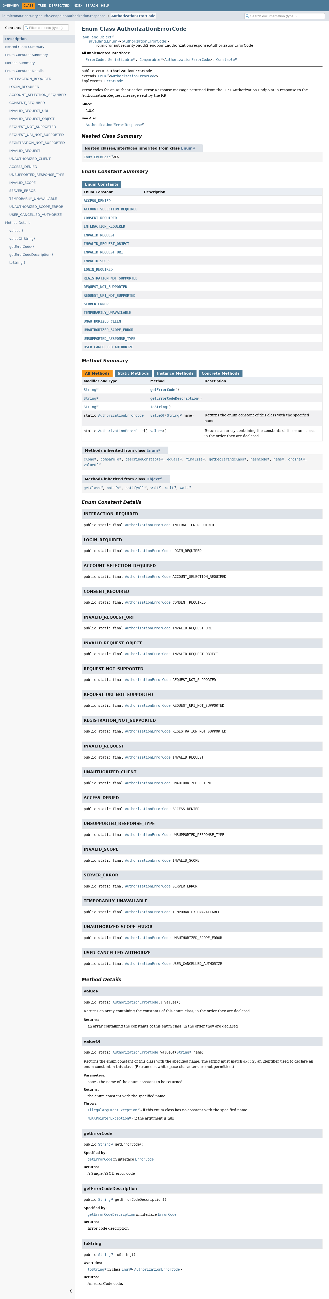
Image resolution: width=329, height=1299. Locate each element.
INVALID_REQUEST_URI (28, 111)
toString (158, 407)
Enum (102, 76)
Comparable (149, 59)
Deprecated (59, 5)
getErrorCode (162, 390)
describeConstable (143, 459)
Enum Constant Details (24, 71)
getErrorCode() (21, 247)
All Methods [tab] (97, 373)
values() (16, 231)
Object (153, 479)
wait (155, 488)
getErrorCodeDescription (174, 398)
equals (173, 459)
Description (16, 39)
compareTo (109, 459)
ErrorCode (94, 59)
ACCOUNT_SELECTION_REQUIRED (37, 95)
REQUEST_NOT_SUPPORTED (32, 127)
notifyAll (135, 488)
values (156, 431)
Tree (42, 5)
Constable (225, 59)
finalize (194, 459)
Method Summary (20, 63)
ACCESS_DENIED (23, 167)
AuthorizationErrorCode (133, 16)
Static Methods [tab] (133, 373)
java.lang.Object (96, 37)
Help (105, 5)
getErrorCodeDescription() (31, 255)
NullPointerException (108, 1118)
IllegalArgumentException (112, 1110)
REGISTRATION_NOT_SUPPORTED (37, 143)
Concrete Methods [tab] (220, 373)
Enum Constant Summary (26, 55)
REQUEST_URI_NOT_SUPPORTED (36, 135)
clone (89, 459)
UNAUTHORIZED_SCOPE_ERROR (36, 207)
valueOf (157, 415)
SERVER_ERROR (22, 191)
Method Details (17, 223)
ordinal (295, 459)
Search (91, 5)
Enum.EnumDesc (97, 157)
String (90, 390)
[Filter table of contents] (46, 27)
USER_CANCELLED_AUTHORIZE (35, 215)
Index (77, 5)
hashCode (258, 459)
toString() (17, 263)
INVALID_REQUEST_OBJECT (31, 119)
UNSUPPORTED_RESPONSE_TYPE (36, 175)
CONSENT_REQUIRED (27, 103)
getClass (92, 488)
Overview (11, 5)
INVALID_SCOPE (22, 183)
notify (113, 488)
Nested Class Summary (24, 47)
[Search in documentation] (285, 16)
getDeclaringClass (226, 459)
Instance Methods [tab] (175, 373)
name (277, 459)
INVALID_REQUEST (24, 151)
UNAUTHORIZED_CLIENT (30, 159)
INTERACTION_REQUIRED (30, 79)
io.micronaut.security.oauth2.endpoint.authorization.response (53, 16)
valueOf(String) (22, 239)
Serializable (120, 59)
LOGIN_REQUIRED (24, 87)
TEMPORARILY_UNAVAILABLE (33, 199)
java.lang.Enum (103, 41)
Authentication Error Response (113, 125)
